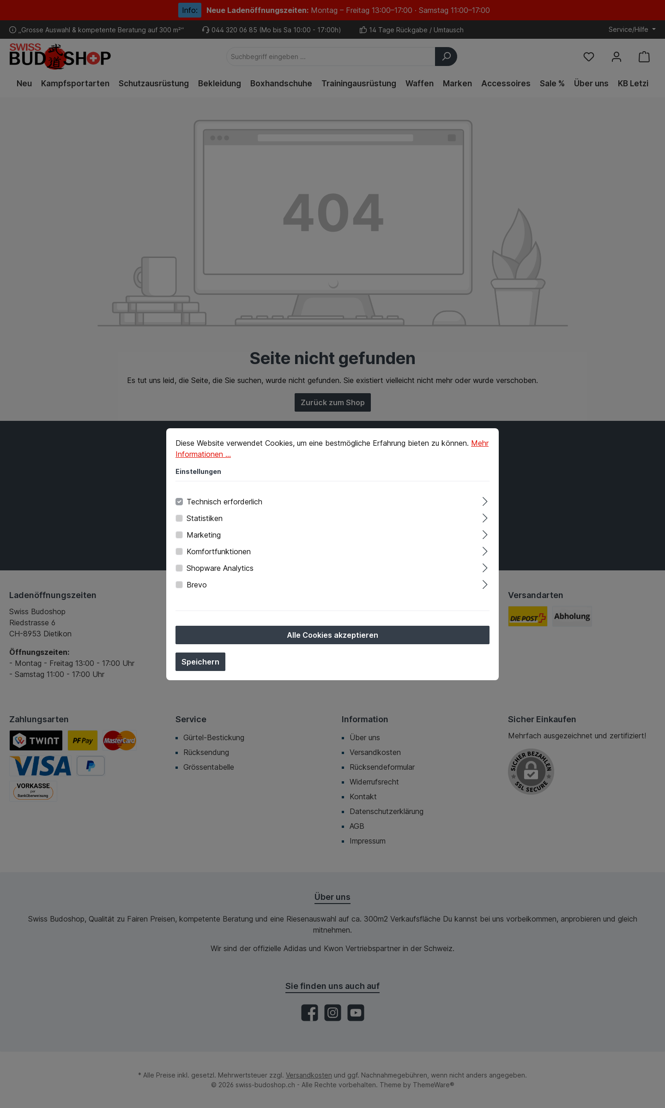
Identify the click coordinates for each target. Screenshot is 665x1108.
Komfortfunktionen (219, 551)
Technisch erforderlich (224, 501)
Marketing (204, 534)
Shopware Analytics (220, 568)
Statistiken (205, 518)
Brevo (197, 584)
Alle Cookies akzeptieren (332, 635)
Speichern (200, 661)
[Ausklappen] (485, 500)
